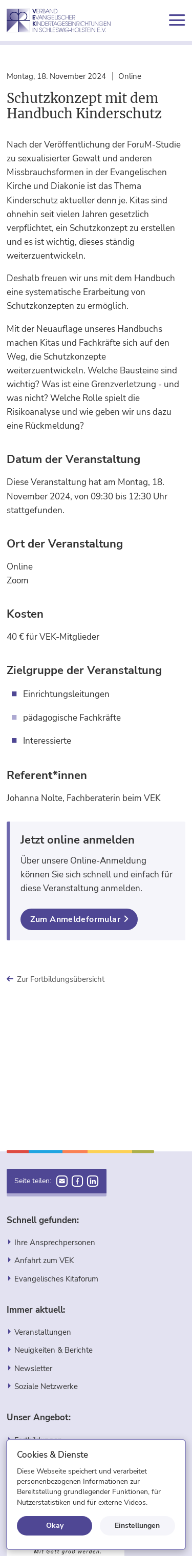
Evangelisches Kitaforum (56, 1278)
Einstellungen (137, 1525)
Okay (54, 1525)
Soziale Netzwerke (46, 1386)
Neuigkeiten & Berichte (53, 1349)
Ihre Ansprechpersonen (54, 1242)
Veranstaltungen (42, 1332)
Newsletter (33, 1368)
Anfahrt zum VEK (44, 1260)
